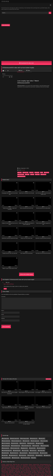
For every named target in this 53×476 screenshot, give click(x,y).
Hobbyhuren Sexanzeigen (27, 384)
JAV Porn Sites (33, 373)
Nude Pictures (7, 386)
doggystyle (37, 102)
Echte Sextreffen (5, 383)
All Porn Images (18, 382)
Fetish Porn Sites (19, 379)
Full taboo (3, 371)
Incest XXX (33, 382)
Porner (7, 382)
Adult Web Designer (15, 375)
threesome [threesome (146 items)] (16, 364)
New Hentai (34, 379)
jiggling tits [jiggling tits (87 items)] (25, 354)
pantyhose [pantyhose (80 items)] (6, 359)
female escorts (30, 386)
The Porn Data (28, 377)
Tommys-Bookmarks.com (45, 371)
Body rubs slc (5, 373)
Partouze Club (36, 371)
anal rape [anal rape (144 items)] (6, 345)
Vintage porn (25, 372)
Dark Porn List (18, 376)
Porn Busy (12, 387)
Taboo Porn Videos (17, 384)
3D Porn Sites (18, 373)
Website (3, 248)
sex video (48, 375)
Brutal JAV (22, 375)
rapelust (32, 104)
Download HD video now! (26, 63)
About (20, 70)
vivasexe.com (19, 372)
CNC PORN (6, 387)
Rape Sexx (11, 377)
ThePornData (17, 377)
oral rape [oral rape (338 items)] (41, 357)
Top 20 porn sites (34, 376)
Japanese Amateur (41, 379)
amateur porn (13, 386)
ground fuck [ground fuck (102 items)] (45, 352)
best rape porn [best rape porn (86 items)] (25, 345)
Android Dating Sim (14, 383)
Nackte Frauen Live (37, 384)
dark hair (31, 102)
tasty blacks (3, 376)
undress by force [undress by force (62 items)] (26, 364)
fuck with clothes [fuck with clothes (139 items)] (27, 352)
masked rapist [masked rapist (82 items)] (41, 354)
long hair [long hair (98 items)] (32, 354)
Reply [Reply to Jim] (5, 219)
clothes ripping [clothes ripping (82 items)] (35, 347)
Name (2, 240)
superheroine (43, 104)
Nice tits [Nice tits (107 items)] (33, 357)
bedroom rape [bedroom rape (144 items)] (15, 345)
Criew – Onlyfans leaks (46, 377)
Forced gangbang (10, 376)
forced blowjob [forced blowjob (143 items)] (16, 352)
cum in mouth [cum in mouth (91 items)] (6, 349)
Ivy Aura (23, 100)
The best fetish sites (26, 376)
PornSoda (3, 382)
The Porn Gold (5, 379)
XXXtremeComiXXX (21, 106)
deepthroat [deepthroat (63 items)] (31, 349)
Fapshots (17, 387)
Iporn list (22, 377)
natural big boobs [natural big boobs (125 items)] (7, 357)
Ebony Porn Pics (34, 375)
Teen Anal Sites (12, 373)
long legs (27, 104)
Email (2, 244)
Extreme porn (12, 372)
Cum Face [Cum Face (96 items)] (44, 347)
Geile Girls (44, 384)
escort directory (43, 386)
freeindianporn (9, 380)
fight (41, 102)
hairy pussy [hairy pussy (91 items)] (6, 354)
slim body (37, 104)
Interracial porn (37, 380)
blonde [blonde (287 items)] (42, 345)
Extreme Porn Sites (43, 376)
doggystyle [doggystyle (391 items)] (40, 349)
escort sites (36, 386)
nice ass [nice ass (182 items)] (25, 357)
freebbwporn (30, 380)
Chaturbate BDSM (5, 372)
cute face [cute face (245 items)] (15, 349)
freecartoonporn (23, 380)
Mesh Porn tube (16, 371)
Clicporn (30, 371)
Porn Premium (7, 375)
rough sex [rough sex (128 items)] (44, 359)
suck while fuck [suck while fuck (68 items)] (6, 364)
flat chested (46, 102)
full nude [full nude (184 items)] (36, 352)
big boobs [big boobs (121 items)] (34, 345)
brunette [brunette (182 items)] (26, 347)
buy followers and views (21, 386)
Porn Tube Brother (24, 371)
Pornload (12, 382)
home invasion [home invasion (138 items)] (15, 354)
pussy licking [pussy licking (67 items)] (24, 359)
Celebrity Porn (40, 373)
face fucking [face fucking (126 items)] (6, 352)
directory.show (9, 371)
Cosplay (19, 102)
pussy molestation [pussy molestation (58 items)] (34, 359)
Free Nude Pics (48, 372)
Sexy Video (27, 375)
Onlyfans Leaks (42, 375)
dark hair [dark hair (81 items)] (23, 349)
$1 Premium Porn (40, 372)
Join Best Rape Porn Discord (26, 393)
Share (28, 70)
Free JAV (3, 380)
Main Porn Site (12, 379)
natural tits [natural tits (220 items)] (17, 357)
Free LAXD (48, 379)
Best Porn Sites (44, 380)
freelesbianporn (16, 380)
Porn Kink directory (26, 382)
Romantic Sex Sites (8, 384)
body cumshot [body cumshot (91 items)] (6, 347)
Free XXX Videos (32, 372)
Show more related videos (26, 204)
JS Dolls (34, 377)
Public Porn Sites (25, 373)
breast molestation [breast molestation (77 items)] (17, 347)
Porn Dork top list (27, 379)
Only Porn (39, 377)
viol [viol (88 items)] (34, 364)
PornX (49, 380)
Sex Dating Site (48, 382)
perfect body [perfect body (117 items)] (14, 359)
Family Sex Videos (40, 382)
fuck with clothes (21, 104)
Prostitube (22, 387)
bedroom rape (25, 102)
